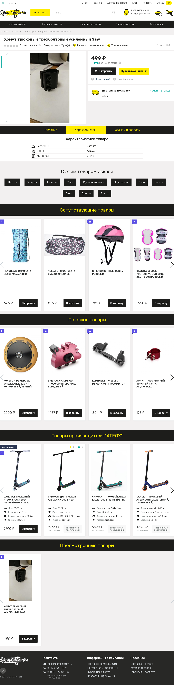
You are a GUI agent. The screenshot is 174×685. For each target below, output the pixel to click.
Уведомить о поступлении (73, 529)
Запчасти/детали (125, 24)
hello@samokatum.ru (58, 664)
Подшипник (121, 182)
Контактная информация (102, 668)
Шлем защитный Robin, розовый (107, 272)
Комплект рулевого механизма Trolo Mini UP (108, 382)
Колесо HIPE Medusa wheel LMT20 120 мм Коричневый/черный (18, 383)
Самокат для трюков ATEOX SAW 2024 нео (62, 498)
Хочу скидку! (103, 79)
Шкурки (12, 182)
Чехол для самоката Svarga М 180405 (61, 272)
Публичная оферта (98, 672)
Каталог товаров (140, 668)
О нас (85, 2)
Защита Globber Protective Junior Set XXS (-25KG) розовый (151, 274)
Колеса (159, 182)
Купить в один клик (134, 71)
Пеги (142, 182)
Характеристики (86, 130)
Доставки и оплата (117, 2)
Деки (69, 193)
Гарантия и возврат (142, 672)
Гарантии (98, 2)
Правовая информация (101, 676)
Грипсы (86, 193)
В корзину (103, 71)
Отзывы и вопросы (127, 130)
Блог (134, 2)
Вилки (104, 193)
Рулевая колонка (93, 182)
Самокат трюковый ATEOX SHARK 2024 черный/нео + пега (17, 499)
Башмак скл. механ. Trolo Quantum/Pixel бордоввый (62, 383)
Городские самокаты (90, 24)
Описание (50, 130)
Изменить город (160, 90)
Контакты (147, 2)
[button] (172, 264)
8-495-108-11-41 (140, 10)
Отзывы (164, 3)
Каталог (40, 12)
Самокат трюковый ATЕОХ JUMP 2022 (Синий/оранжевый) (152, 499)
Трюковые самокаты (52, 24)
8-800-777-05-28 (140, 14)
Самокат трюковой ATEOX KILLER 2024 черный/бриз (109, 498)
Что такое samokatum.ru (102, 664)
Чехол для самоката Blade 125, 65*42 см (17, 272)
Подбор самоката (17, 24)
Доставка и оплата (141, 664)
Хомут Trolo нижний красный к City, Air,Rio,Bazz (150, 383)
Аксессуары (156, 24)
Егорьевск (9, 3)
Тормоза (52, 182)
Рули (70, 182)
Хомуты (32, 182)
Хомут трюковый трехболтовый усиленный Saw (15, 609)
